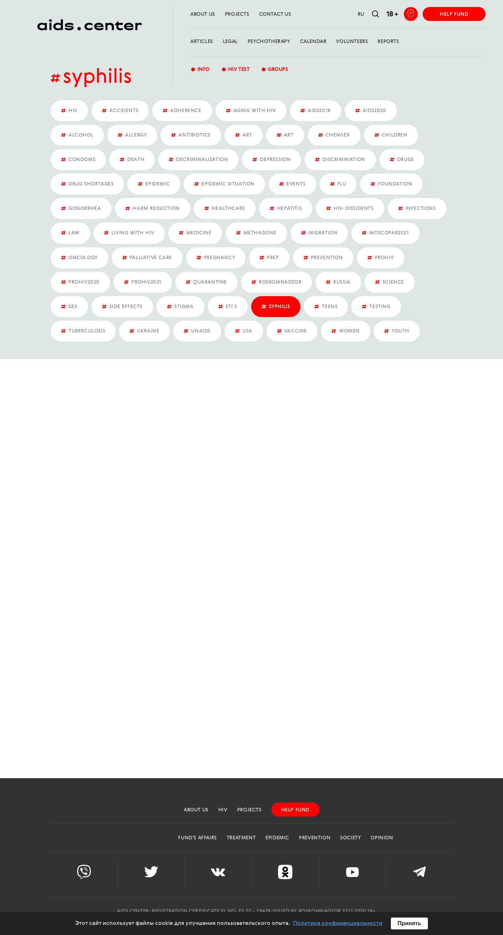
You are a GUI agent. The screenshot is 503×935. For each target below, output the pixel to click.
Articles (201, 41)
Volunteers (352, 41)
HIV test (235, 70)
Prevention (314, 837)
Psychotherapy (269, 41)
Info (200, 70)
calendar (313, 41)
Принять (409, 923)
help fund (454, 14)
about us (202, 14)
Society (350, 837)
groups (274, 70)
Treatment (241, 837)
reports (388, 41)
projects (237, 14)
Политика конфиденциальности (337, 923)
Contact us (275, 14)
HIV (222, 810)
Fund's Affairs (197, 837)
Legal (230, 41)
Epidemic (277, 837)
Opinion (382, 837)
